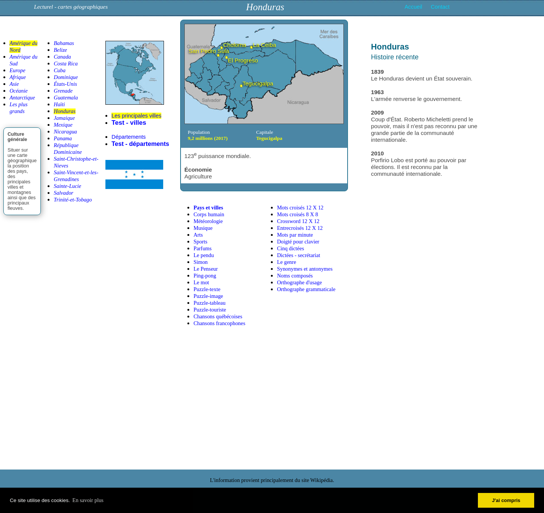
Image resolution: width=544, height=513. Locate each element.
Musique (202, 228)
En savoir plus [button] (88, 500)
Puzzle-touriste (209, 310)
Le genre (286, 262)
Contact (440, 7)
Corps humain (208, 214)
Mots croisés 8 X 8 (297, 214)
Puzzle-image (208, 296)
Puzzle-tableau (209, 303)
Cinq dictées (290, 248)
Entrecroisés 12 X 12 (300, 228)
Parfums (202, 248)
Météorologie (208, 221)
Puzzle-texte (206, 289)
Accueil (413, 7)
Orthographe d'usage (299, 282)
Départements (128, 137)
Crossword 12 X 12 (298, 221)
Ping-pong (204, 276)
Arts (198, 235)
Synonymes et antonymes (304, 269)
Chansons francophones (219, 323)
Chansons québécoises (217, 316)
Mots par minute (295, 235)
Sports (200, 242)
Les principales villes (136, 116)
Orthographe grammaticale (306, 289)
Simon (200, 262)
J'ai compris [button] (506, 500)
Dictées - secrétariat (298, 255)
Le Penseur (205, 269)
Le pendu (203, 255)
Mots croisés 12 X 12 (300, 208)
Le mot (201, 282)
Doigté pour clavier (298, 242)
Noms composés (295, 276)
